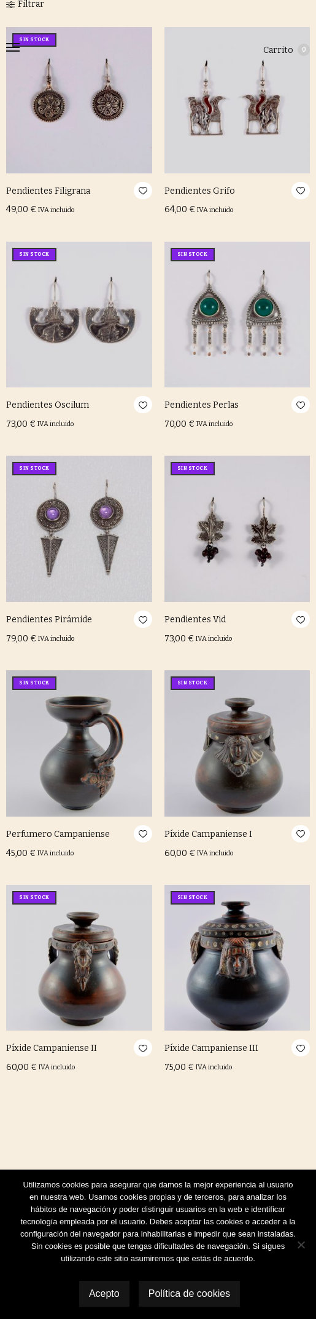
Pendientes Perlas (201, 405)
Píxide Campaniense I (208, 834)
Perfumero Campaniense (58, 834)
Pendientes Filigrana (48, 191)
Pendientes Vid (195, 619)
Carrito (286, 50)
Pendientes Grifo (199, 191)
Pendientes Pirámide (49, 619)
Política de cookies (189, 1293)
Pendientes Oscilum (47, 405)
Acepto (104, 1293)
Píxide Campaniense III (211, 1048)
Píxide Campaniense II (51, 1048)
